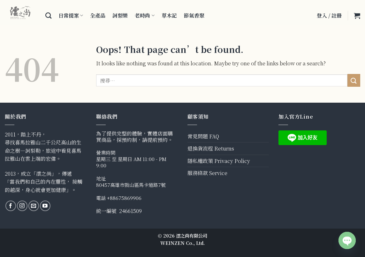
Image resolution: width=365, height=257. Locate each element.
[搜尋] (48, 15)
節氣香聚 (194, 15)
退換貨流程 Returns (210, 148)
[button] (357, 16)
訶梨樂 (120, 15)
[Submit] (353, 80)
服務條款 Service (207, 173)
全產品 (97, 15)
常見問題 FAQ (203, 136)
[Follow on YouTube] (45, 206)
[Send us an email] (33, 206)
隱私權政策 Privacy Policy (218, 161)
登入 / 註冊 (329, 15)
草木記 (169, 15)
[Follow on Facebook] (10, 206)
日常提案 (70, 15)
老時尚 (144, 15)
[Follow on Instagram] (22, 206)
